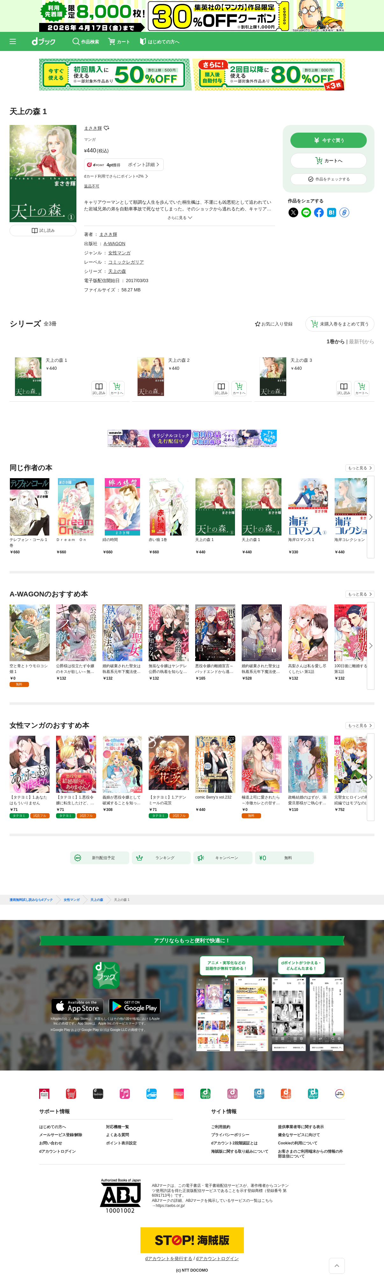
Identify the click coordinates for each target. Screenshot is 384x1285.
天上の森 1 (56, 360)
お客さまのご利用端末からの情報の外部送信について (310, 1154)
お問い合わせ (50, 1143)
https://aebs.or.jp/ (170, 1205)
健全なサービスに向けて (299, 1135)
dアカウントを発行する (168, 1258)
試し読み (47, 230)
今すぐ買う (333, 140)
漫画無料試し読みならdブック (31, 900)
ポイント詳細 (141, 164)
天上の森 (117, 271)
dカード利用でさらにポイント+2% (114, 176)
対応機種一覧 (117, 1127)
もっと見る (357, 468)
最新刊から (361, 341)
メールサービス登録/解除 (60, 1135)
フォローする (106, 128)
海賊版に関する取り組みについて (239, 1151)
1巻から (336, 341)
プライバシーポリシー (230, 1135)
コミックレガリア (126, 262)
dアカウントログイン (57, 1151)
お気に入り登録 (277, 323)
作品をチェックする (333, 179)
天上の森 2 (179, 360)
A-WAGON (114, 243)
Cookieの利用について (297, 1143)
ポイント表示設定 (121, 1143)
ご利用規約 (220, 1127)
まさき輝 (93, 128)
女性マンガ (119, 252)
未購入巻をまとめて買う (344, 323)
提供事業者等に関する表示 (301, 1127)
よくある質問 (117, 1135)
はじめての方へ (52, 1127)
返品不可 (91, 186)
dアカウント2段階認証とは (234, 1143)
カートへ (333, 160)
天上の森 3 (301, 360)
